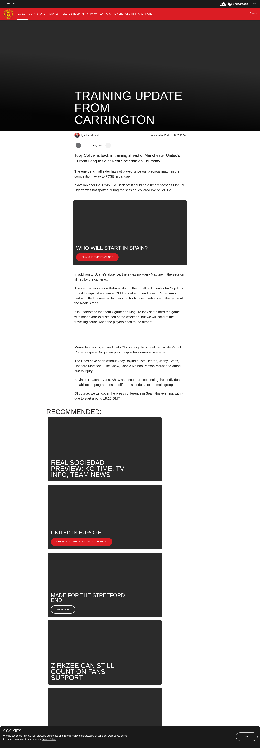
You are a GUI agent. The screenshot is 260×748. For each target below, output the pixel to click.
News (81, 613)
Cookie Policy (49, 739)
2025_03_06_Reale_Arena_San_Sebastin (132, 613)
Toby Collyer (137, 624)
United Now (85, 634)
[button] (8, 3)
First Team (172, 613)
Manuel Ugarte (87, 624)
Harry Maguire (113, 624)
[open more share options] (108, 145)
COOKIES (12, 731)
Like (96, 613)
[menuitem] (22, 14)
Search (173, 624)
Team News (108, 634)
